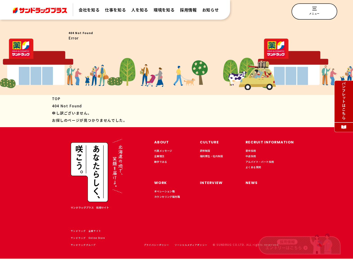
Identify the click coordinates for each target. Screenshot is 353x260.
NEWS (253, 184)
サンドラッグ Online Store (94, 239)
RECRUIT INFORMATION (275, 142)
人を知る (139, 9)
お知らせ (210, 9)
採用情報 (188, 9)
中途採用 (252, 158)
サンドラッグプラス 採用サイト (95, 208)
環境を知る (164, 9)
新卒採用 (252, 151)
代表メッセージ (165, 151)
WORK (162, 184)
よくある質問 (255, 171)
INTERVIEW (214, 184)
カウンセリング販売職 (170, 200)
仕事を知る (115, 9)
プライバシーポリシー (147, 246)
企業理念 (160, 158)
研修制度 (206, 151)
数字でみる (162, 165)
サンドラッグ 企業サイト (91, 232)
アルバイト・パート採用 (263, 165)
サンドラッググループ (88, 246)
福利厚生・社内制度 (214, 158)
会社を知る (89, 9)
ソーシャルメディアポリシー (187, 246)
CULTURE (211, 142)
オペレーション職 (167, 194)
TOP (56, 98)
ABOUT (163, 142)
